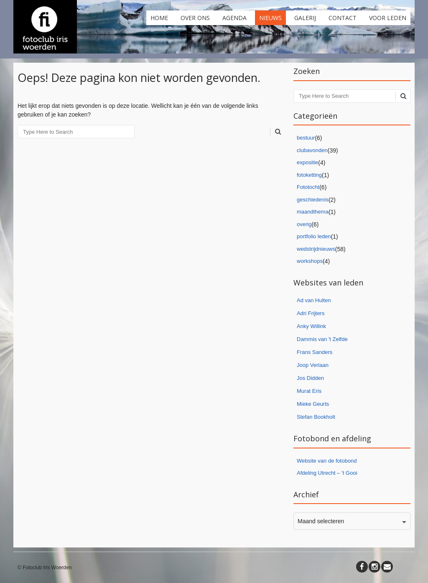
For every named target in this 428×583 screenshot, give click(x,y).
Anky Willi (308, 326)
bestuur (306, 138)
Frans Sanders (314, 352)
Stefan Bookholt (316, 417)
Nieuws (270, 18)
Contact (343, 18)
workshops (310, 261)
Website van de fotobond (327, 461)
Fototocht (308, 187)
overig (304, 224)
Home (159, 18)
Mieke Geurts (313, 404)
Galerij (305, 18)
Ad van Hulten (314, 300)
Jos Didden (310, 378)
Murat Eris (309, 391)
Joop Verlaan (313, 365)
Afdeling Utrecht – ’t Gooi (327, 473)
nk (323, 326)
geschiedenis (313, 199)
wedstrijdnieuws (316, 249)
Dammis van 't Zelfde (322, 339)
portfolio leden (314, 236)
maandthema (313, 212)
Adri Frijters (310, 313)
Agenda (234, 18)
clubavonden (312, 150)
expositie (307, 162)
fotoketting (309, 175)
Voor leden (387, 18)
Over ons (195, 18)
